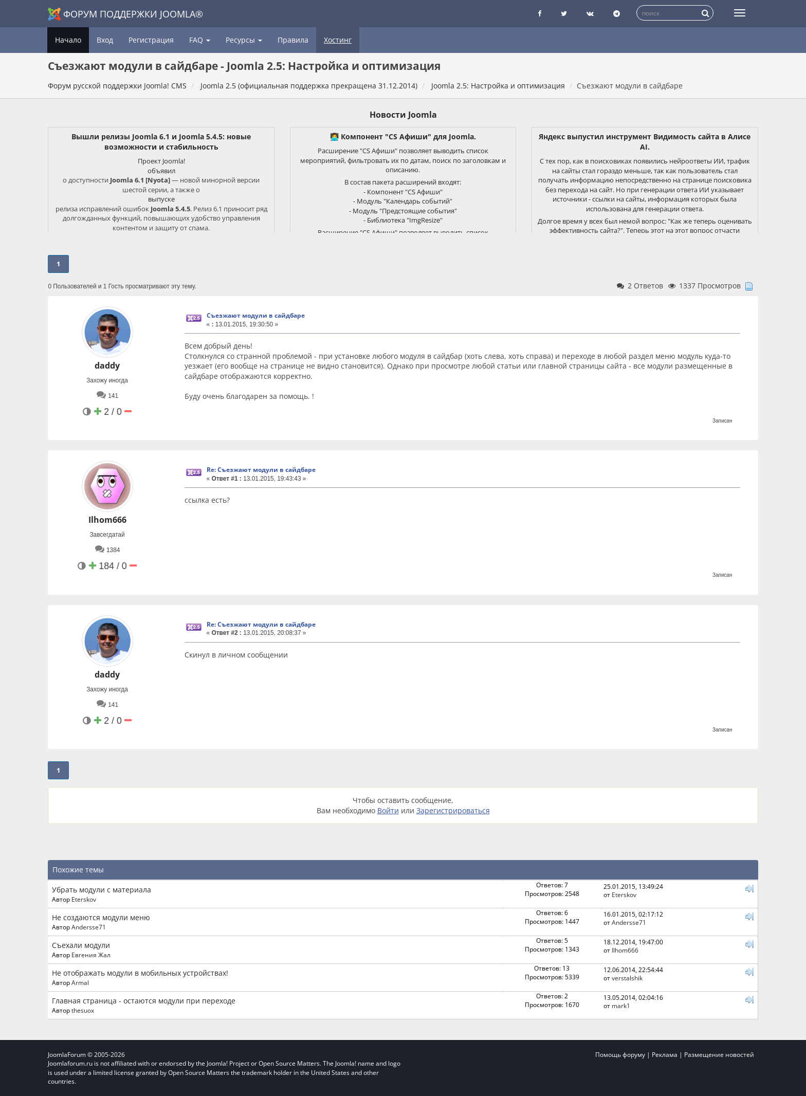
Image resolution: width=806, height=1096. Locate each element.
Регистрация (151, 40)
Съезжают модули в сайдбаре (256, 315)
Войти (388, 810)
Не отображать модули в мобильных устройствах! (140, 973)
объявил (161, 170)
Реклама (664, 1054)
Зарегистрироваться (453, 810)
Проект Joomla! (161, 161)
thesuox (82, 1010)
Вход (105, 40)
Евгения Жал (91, 955)
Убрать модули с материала (101, 889)
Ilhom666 (107, 519)
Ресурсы (244, 40)
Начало (68, 40)
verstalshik (627, 978)
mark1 (621, 1005)
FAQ (199, 40)
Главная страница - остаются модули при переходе (143, 1001)
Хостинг (338, 40)
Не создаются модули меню (101, 917)
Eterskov (83, 899)
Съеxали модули (81, 945)
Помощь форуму (620, 1054)
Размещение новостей (719, 1054)
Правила (293, 40)
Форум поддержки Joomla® (125, 14)
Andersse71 (88, 927)
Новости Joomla (403, 114)
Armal (80, 982)
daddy (107, 365)
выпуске (161, 199)
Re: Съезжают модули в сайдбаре (261, 469)
